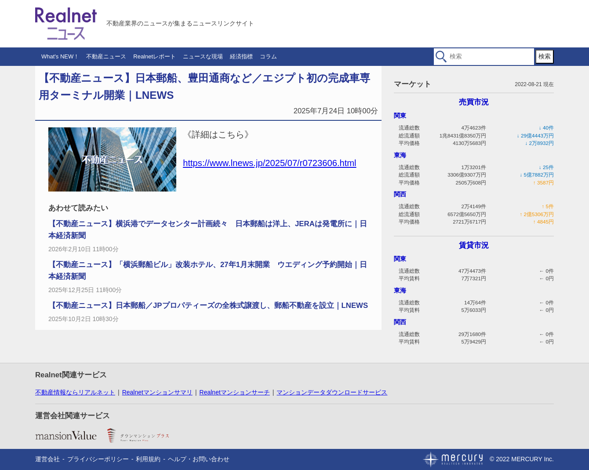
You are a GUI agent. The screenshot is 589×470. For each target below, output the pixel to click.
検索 (544, 56)
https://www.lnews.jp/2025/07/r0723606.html (269, 163)
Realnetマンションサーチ (235, 392)
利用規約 (148, 459)
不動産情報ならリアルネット (75, 392)
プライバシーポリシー (98, 459)
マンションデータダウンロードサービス (331, 392)
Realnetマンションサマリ (157, 392)
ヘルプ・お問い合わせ (198, 459)
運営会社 (47, 459)
